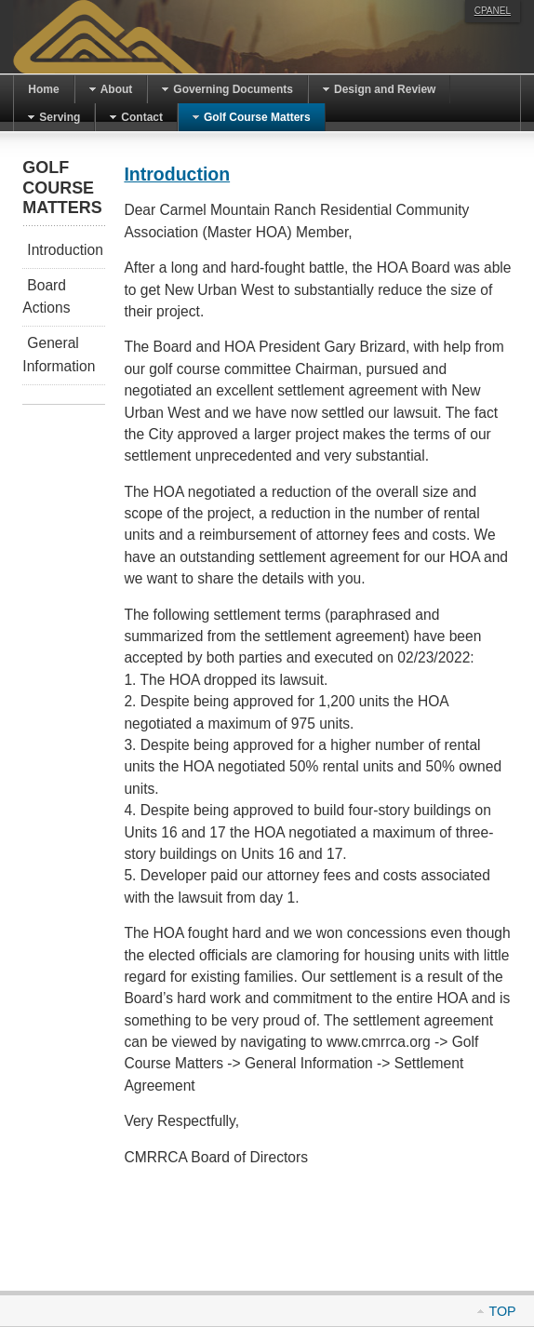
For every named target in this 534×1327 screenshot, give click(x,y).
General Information (58, 354)
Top (501, 1311)
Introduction (177, 174)
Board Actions (46, 296)
